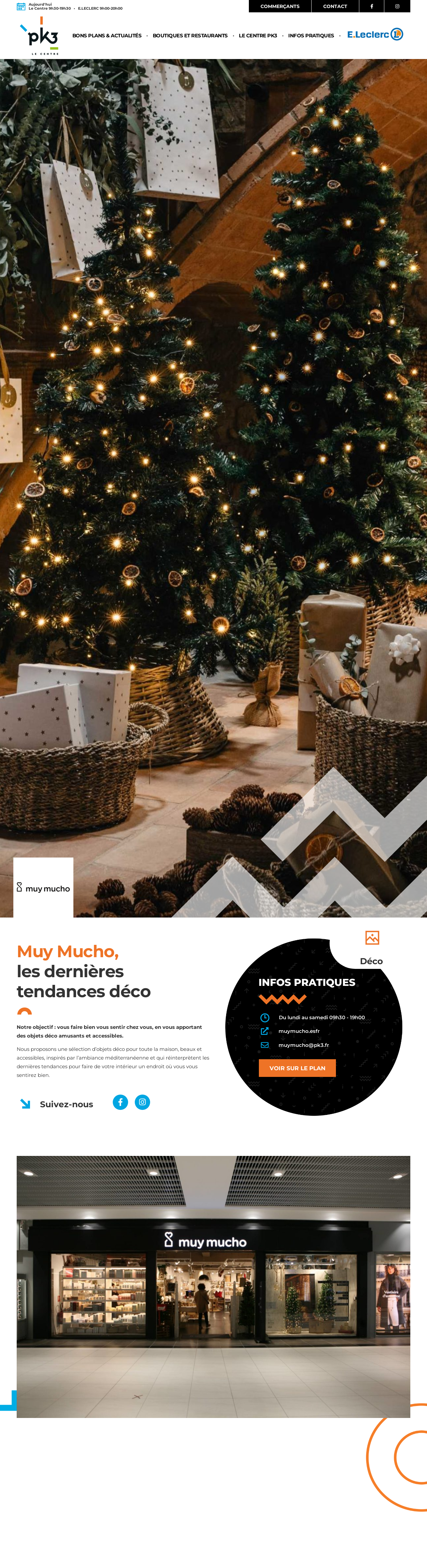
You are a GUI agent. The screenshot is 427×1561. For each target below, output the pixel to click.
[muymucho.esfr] (265, 1031)
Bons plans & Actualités (107, 36)
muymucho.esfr (299, 1031)
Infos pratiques (311, 36)
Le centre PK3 (258, 36)
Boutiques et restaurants (190, 36)
